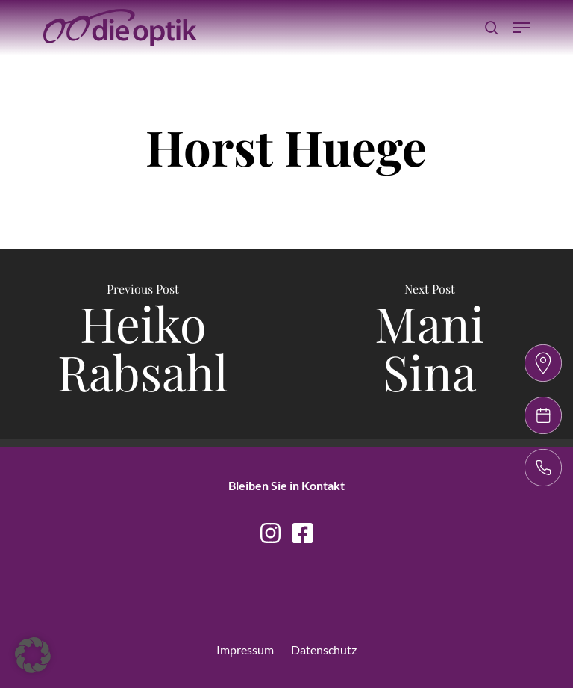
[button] (33, 655)
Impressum (245, 649)
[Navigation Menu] (521, 27)
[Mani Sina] (429, 344)
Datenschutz (324, 649)
